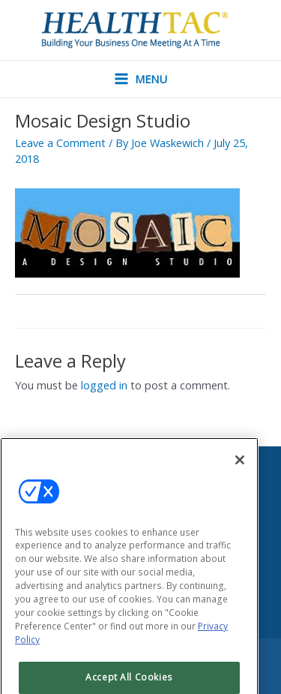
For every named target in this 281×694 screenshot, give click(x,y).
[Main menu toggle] (141, 79)
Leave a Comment (60, 142)
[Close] (239, 470)
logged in (104, 384)
